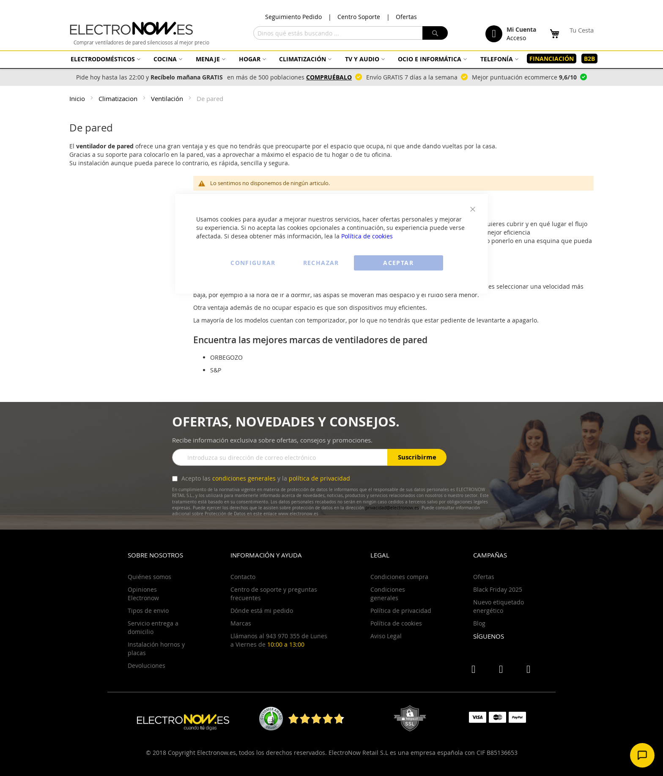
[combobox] (350, 33)
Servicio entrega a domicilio (153, 627)
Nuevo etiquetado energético (498, 606)
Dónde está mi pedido (261, 611)
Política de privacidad (400, 611)
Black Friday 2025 (497, 589)
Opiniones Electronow (143, 593)
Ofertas (406, 17)
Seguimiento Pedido (293, 17)
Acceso (516, 38)
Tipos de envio (148, 611)
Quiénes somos (149, 577)
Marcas (240, 623)
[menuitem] (104, 59)
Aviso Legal (386, 636)
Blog (479, 623)
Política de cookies (367, 236)
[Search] (435, 33)
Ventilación (168, 98)
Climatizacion (119, 98)
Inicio (78, 98)
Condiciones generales (387, 593)
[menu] (331, 59)
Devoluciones (146, 665)
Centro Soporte (358, 17)
